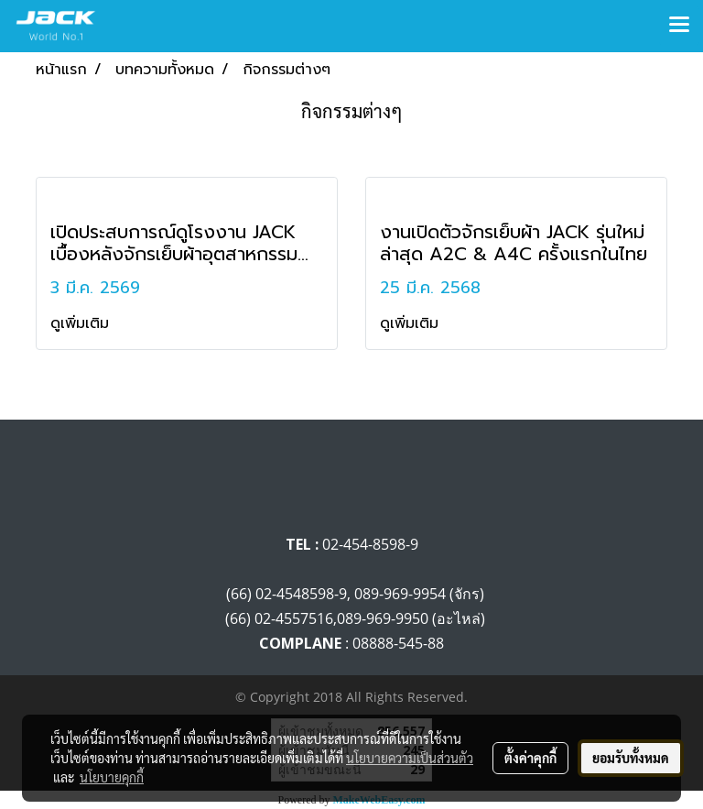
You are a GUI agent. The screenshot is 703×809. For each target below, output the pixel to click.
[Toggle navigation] (679, 25)
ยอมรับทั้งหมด (630, 757)
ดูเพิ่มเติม (82, 323)
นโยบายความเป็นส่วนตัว (409, 757)
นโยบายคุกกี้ (112, 777)
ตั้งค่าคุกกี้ (530, 757)
